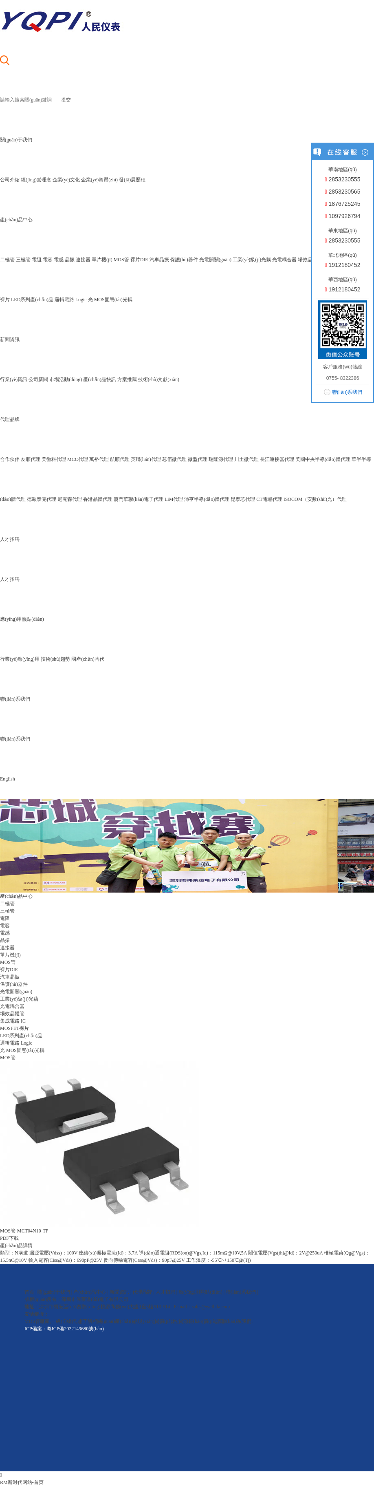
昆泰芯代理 (243, 499)
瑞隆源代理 (221, 459)
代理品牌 (142, 1292)
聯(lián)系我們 (15, 739)
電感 (59, 259)
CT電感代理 (269, 499)
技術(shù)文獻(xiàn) (158, 379)
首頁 (29, 1292)
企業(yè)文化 (66, 180)
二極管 (7, 259)
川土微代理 (246, 459)
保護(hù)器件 (184, 259)
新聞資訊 (119, 1292)
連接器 (83, 259)
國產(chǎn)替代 (87, 659)
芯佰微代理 (174, 459)
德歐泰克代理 (41, 499)
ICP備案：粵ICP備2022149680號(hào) (64, 1329)
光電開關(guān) (215, 259)
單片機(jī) (102, 259)
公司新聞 (38, 379)
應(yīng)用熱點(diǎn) (200, 1292)
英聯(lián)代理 (146, 459)
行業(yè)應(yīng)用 (20, 659)
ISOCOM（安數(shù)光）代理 (315, 499)
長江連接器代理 (277, 459)
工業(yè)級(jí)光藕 (252, 259)
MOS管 (121, 259)
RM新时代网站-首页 (22, 1482)
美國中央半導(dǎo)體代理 (322, 459)
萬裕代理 (99, 459)
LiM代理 (174, 499)
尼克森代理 (69, 499)
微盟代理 (197, 459)
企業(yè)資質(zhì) (99, 180)
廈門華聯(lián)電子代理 (138, 499)
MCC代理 (77, 459)
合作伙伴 (10, 459)
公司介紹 (10, 180)
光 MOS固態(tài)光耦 (110, 299)
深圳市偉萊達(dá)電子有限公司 (95, 1299)
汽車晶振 (159, 259)
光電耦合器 (284, 259)
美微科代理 (54, 459)
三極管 (23, 259)
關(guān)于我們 (53, 1292)
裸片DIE (139, 259)
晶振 (70, 259)
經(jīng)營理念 (36, 180)
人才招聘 (10, 579)
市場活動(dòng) (65, 379)
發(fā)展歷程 (132, 180)
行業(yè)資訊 (13, 379)
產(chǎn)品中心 (89, 1292)
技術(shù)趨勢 (55, 659)
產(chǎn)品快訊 (99, 379)
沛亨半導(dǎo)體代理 (206, 499)
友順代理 (30, 459)
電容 (48, 259)
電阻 (37, 259)
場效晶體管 (310, 259)
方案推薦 (127, 379)
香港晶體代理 (97, 499)
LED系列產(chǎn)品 (32, 299)
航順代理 (120, 459)
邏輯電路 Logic (71, 299)
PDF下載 (9, 1238)
